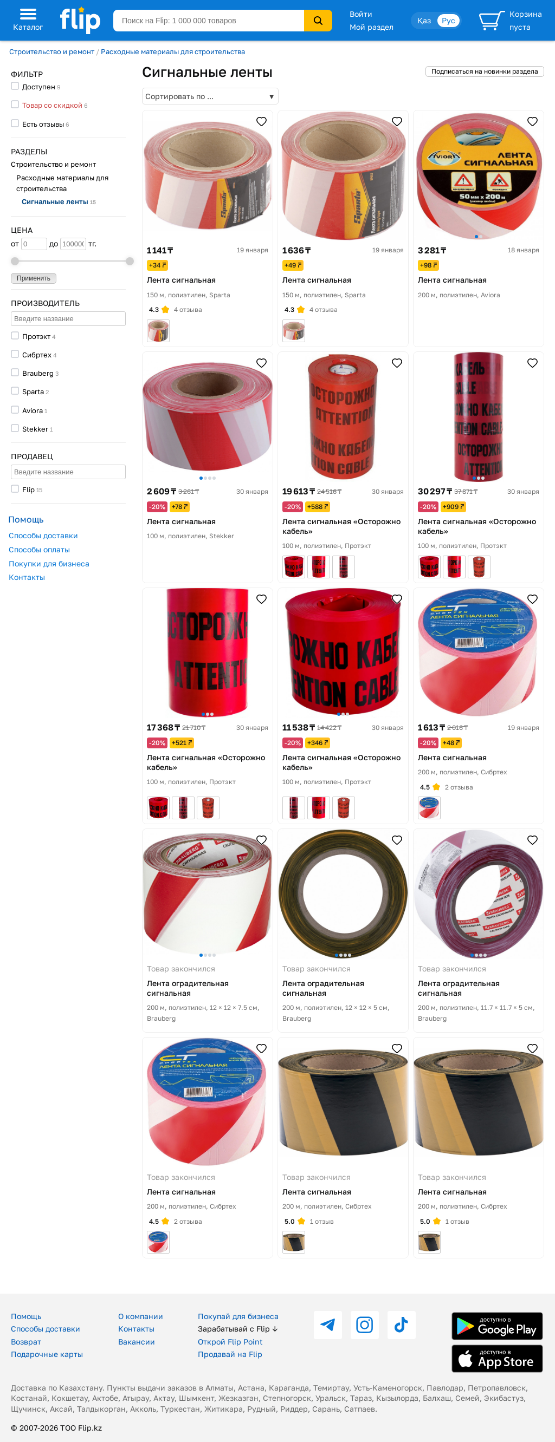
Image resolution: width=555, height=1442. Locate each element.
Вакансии (136, 1341)
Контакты (27, 577)
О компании (140, 1316)
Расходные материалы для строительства (173, 51)
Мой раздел (371, 26)
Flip (28, 489)
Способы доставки (43, 535)
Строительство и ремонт (51, 51)
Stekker (35, 429)
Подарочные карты (47, 1354)
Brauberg (38, 373)
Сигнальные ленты (59, 201)
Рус (448, 20)
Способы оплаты (39, 549)
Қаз (424, 20)
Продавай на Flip (230, 1354)
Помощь (26, 1316)
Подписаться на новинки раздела (484, 71)
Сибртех (36, 354)
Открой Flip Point (230, 1341)
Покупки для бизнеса (49, 563)
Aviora (32, 410)
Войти (361, 13)
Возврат (26, 1341)
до (67, 244)
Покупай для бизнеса (238, 1316)
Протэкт (36, 336)
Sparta (33, 391)
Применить (33, 278)
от (29, 244)
